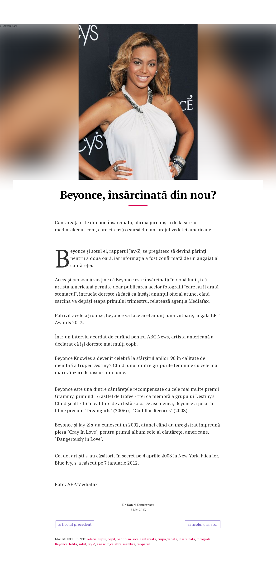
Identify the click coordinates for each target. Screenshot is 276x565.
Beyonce (61, 544)
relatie (91, 539)
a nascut (102, 544)
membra (129, 544)
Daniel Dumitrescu (140, 504)
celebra (115, 544)
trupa (161, 539)
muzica (133, 539)
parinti (122, 539)
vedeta (172, 539)
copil (111, 539)
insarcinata (187, 539)
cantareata (148, 539)
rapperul (143, 544)
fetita (73, 544)
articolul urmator (203, 524)
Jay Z (91, 544)
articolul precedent (75, 524)
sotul (82, 544)
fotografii (203, 539)
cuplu (102, 539)
